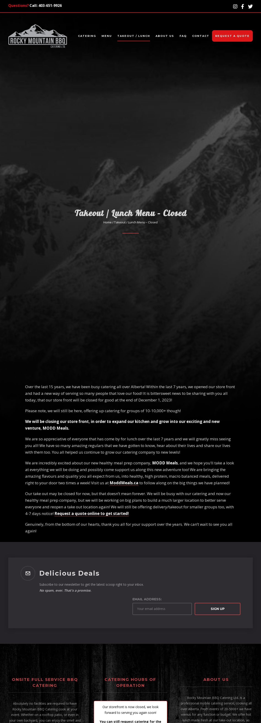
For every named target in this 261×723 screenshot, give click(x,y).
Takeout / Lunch (133, 36)
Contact (200, 36)
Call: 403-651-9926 (46, 5)
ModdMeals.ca (124, 482)
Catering (87, 36)
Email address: (147, 599)
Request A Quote (232, 36)
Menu (107, 36)
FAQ (183, 36)
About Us (165, 36)
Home (107, 222)
